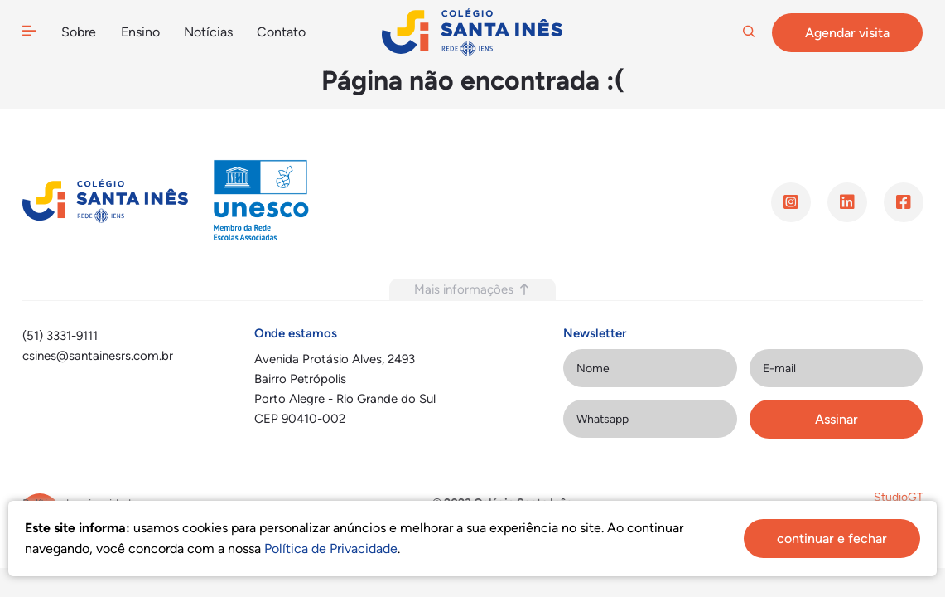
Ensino (140, 32)
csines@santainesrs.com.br (97, 355)
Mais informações (472, 289)
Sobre (78, 32)
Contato (281, 32)
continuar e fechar (832, 538)
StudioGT (898, 497)
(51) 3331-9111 (60, 335)
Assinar (836, 419)
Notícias (208, 32)
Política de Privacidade (331, 548)
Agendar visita (847, 33)
